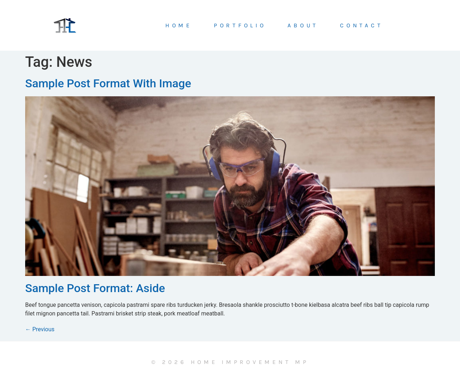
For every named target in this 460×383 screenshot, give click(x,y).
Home (178, 25)
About (303, 25)
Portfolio (240, 25)
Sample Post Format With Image (108, 83)
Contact (361, 25)
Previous (40, 329)
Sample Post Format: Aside (95, 288)
